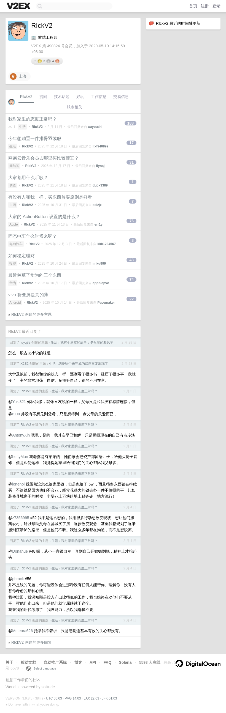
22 (131, 299)
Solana (125, 662)
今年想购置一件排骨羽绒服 (34, 138)
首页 (193, 6)
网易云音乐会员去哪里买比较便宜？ (43, 158)
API (93, 662)
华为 (12, 283)
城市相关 (74, 107)
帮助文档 (28, 662)
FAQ (108, 662)
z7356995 (20, 517)
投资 (12, 263)
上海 (18, 76)
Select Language (41, 668)
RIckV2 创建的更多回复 (31, 642)
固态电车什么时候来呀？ (32, 236)
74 (131, 279)
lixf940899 (100, 146)
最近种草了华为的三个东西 (34, 275)
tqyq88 (25, 342)
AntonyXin (21, 435)
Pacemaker (106, 303)
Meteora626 (22, 631)
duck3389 (100, 185)
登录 (216, 6)
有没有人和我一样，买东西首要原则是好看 (50, 197)
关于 (9, 662)
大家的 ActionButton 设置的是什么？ (44, 216)
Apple (13, 224)
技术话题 (61, 96)
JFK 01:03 (109, 698)
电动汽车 (16, 244)
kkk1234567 (106, 244)
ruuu (16, 414)
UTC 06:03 (54, 698)
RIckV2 (26, 96)
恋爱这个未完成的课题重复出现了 (83, 364)
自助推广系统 (55, 662)
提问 (43, 96)
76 (131, 221)
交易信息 (121, 96)
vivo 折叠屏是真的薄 (28, 294)
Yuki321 (19, 401)
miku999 (99, 263)
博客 (78, 662)
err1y (99, 224)
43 (131, 260)
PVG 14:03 (73, 698)
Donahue (20, 551)
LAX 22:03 (91, 698)
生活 (22, 127)
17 (131, 143)
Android (15, 303)
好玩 (80, 96)
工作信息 (98, 96)
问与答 (14, 166)
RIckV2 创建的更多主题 (31, 314)
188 (130, 123)
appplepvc (101, 283)
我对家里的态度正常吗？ (32, 119)
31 (131, 162)
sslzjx (97, 205)
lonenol (18, 484)
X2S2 (24, 364)
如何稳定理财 (21, 255)
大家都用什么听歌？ (28, 177)
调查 (12, 185)
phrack (18, 579)
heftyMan (20, 456)
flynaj (100, 166)
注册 (205, 6)
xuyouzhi (95, 127)
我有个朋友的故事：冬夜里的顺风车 (86, 342)
